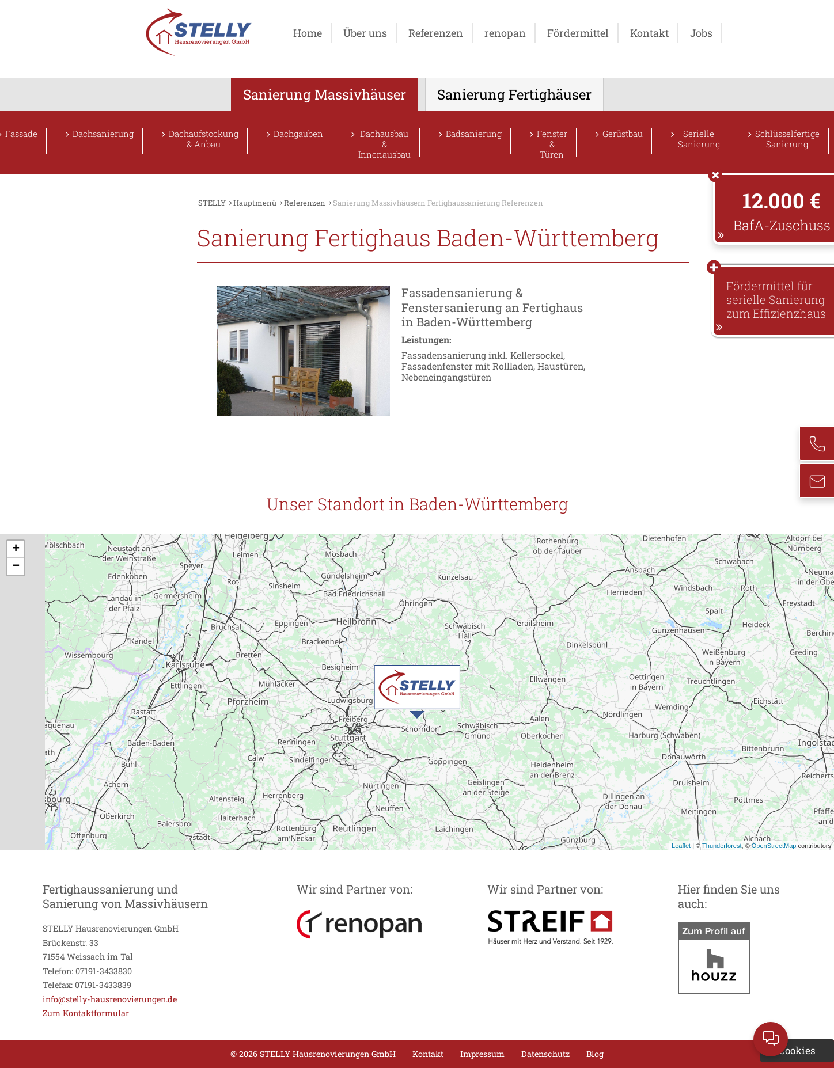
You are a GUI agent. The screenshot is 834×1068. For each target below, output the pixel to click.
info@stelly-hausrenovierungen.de (110, 999)
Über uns (365, 33)
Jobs (701, 33)
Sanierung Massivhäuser (324, 94)
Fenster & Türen (552, 142)
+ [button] (16, 549)
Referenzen (435, 33)
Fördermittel (578, 33)
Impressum (482, 1053)
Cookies (797, 1050)
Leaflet (681, 845)
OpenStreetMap (774, 845)
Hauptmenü (254, 202)
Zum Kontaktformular (86, 1013)
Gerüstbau (622, 133)
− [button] (16, 566)
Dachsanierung (103, 133)
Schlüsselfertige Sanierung (787, 139)
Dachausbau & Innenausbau (384, 142)
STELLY (212, 202)
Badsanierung (474, 133)
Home (307, 33)
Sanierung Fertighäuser (514, 94)
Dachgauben (298, 133)
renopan (505, 33)
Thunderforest (721, 845)
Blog (595, 1053)
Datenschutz (545, 1053)
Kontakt (649, 33)
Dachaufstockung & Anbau (203, 139)
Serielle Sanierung (699, 139)
